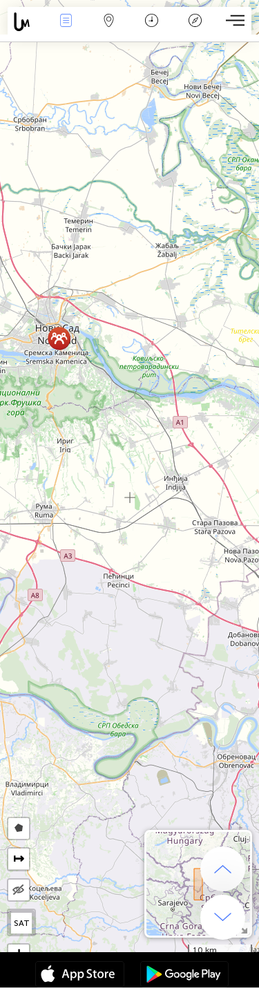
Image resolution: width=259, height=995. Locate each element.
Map (109, 21)
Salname (151, 21)
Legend (195, 21)
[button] (59, 338)
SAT (22, 923)
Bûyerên (66, 21)
